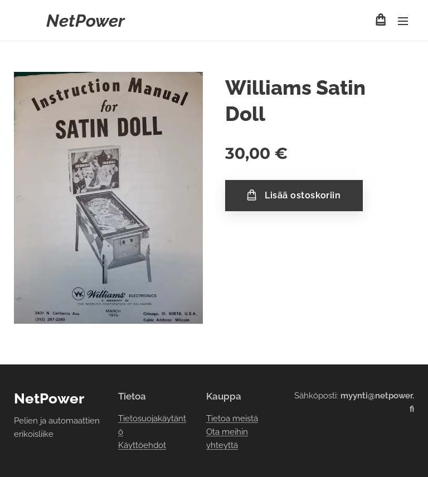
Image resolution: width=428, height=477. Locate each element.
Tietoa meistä (232, 418)
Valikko (403, 21)
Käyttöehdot (142, 446)
